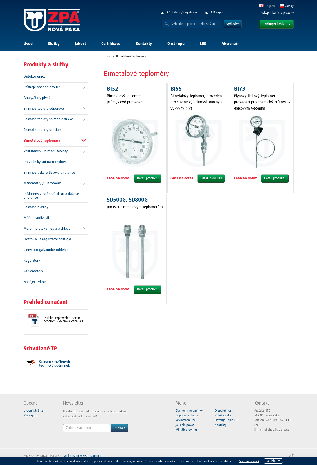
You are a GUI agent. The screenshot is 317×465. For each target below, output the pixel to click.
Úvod (28, 44)
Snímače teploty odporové (44, 108)
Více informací (249, 461)
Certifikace (110, 44)
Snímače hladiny (36, 207)
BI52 (112, 89)
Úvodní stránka (34, 410)
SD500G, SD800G (127, 200)
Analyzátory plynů (37, 98)
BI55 (176, 89)
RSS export (218, 12)
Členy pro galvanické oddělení (46, 250)
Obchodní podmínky (189, 410)
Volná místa (223, 415)
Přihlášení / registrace (182, 12)
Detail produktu (147, 178)
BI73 (239, 89)
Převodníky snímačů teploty (45, 162)
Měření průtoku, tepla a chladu (47, 229)
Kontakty (144, 44)
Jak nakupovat (185, 424)
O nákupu (176, 44)
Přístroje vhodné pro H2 (42, 87)
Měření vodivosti (36, 218)
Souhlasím (273, 460)
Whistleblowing (186, 429)
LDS (203, 44)
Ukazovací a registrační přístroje (47, 239)
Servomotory (33, 271)
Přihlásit (119, 428)
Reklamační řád (186, 420)
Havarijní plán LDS (227, 420)
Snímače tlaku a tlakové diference (49, 173)
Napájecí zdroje (35, 282)
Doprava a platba (187, 415)
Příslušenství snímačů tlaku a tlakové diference (51, 196)
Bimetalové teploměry (42, 141)
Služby (53, 44)
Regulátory (32, 261)
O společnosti (224, 410)
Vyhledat (232, 24)
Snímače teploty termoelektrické (48, 119)
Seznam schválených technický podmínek (54, 363)
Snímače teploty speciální (43, 130)
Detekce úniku (35, 76)
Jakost (80, 44)
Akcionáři (230, 44)
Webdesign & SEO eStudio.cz (83, 455)
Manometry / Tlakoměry (42, 183)
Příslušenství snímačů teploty (46, 151)
